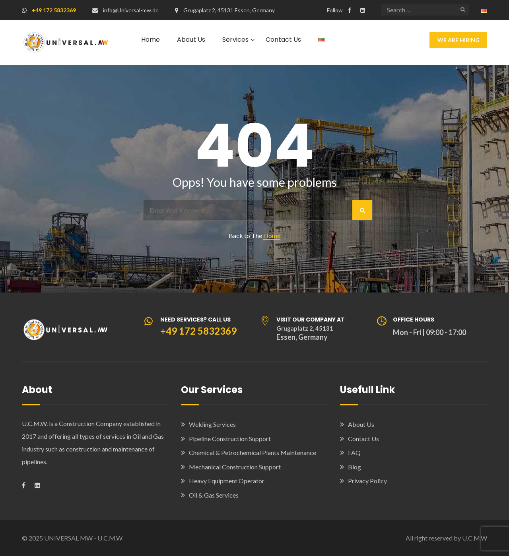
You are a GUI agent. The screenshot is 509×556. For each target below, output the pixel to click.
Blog (354, 467)
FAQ (354, 452)
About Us (191, 39)
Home (150, 39)
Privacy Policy (367, 480)
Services (235, 39)
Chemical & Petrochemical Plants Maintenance (252, 452)
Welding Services (212, 424)
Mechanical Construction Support (235, 467)
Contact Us (283, 39)
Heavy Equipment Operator (226, 480)
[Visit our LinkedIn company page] (362, 10)
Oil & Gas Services (214, 495)
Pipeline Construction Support (230, 438)
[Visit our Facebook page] (349, 10)
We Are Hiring (458, 40)
